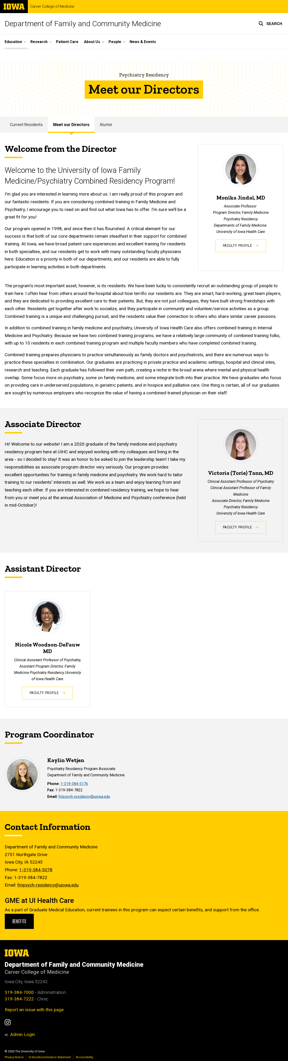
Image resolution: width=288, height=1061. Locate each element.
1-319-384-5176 (74, 783)
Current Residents (26, 124)
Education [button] (13, 42)
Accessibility (84, 1057)
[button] (270, 23)
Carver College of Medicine (52, 6)
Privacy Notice (14, 1057)
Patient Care (67, 42)
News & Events (143, 42)
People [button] (115, 42)
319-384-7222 (19, 999)
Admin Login (22, 1034)
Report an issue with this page (34, 1009)
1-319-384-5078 (35, 869)
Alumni (106, 124)
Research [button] (38, 42)
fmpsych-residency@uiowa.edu (84, 796)
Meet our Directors (71, 124)
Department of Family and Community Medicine (83, 23)
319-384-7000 (19, 992)
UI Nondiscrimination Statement (50, 1057)
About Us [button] (92, 42)
